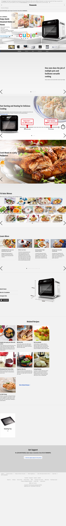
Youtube (35, 477)
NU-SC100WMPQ (4, 475)
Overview (19, 51)
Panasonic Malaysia (4, 7)
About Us (9, 479)
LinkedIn (39, 477)
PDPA (32, 479)
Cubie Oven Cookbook (5, 36)
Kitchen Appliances (31, 473)
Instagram (31, 477)
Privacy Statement (23, 2)
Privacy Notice (26, 479)
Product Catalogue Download (26, 481)
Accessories (40, 51)
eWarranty (47, 479)
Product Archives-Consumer (20, 473)
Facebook (26, 477)
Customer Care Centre (39, 479)
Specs (33, 51)
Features (26, 51)
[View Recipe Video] (4, 114)
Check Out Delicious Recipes (6, 35)
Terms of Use (19, 479)
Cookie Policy (42, 481)
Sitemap (13, 479)
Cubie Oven (54, 473)
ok (49, 2)
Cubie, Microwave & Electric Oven (43, 473)
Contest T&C (36, 481)
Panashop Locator (53, 479)
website (4, 1)
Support (47, 51)
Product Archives (9, 473)
